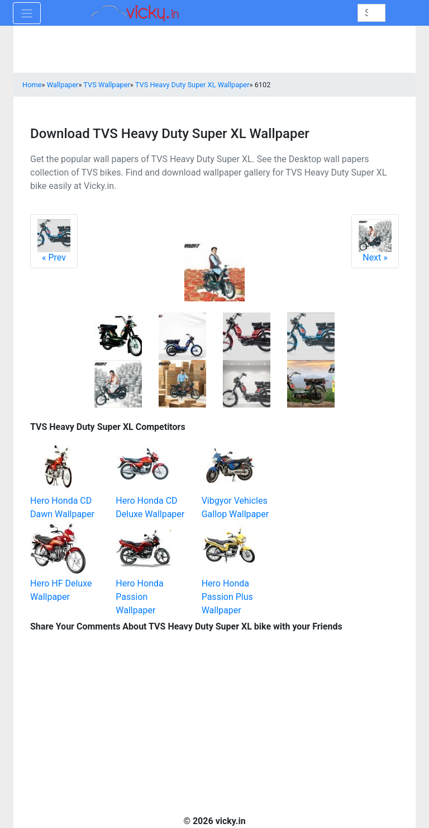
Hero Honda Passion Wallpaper (139, 597)
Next (375, 241)
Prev (53, 241)
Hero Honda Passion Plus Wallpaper (227, 597)
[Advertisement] (343, 475)
